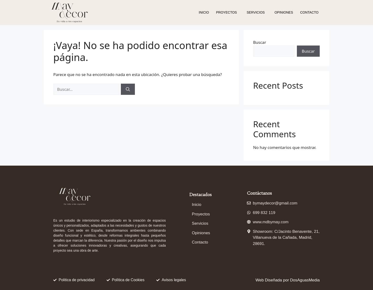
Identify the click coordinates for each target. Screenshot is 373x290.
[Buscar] (128, 89)
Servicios (256, 12)
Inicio (204, 12)
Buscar (259, 42)
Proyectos (226, 12)
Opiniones (284, 12)
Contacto (309, 12)
